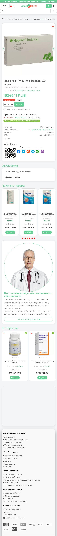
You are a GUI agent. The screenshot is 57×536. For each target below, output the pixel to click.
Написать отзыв (32, 90)
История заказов (12, 499)
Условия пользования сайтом (18, 488)
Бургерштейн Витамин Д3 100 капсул (14, 364)
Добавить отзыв (12, 177)
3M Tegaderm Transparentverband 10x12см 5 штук (28, 217)
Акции (7, 464)
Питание (15, 360)
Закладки (9, 501)
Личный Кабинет (12, 496)
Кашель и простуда (13, 445)
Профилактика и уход (18, 19)
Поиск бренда (11, 461)
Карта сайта (9, 466)
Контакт (8, 469)
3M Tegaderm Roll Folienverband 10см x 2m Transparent (10, 217)
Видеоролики (11, 485)
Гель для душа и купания (16, 442)
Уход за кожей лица (13, 448)
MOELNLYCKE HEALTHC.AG (41, 130)
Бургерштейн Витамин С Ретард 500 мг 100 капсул (42, 364)
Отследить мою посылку (15, 504)
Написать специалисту (28, 322)
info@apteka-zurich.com (14, 520)
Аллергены (9, 440)
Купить (19, 104)
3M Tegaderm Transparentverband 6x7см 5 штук (47, 217)
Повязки (37, 19)
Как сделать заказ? (13, 477)
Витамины (42, 360)
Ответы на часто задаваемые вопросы (22, 483)
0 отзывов (19, 90)
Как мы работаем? (12, 480)
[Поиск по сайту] (53, 10)
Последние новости (13, 458)
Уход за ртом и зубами (14, 450)
